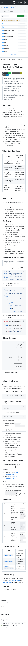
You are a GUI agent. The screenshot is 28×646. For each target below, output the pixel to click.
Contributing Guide (14, 580)
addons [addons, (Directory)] (6, 33)
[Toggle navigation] (2, 2)
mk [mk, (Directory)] (5, 42)
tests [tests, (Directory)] (5, 51)
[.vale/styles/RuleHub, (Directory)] (9, 30)
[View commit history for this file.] (24, 20)
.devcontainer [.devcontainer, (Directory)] (7, 24)
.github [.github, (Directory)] (6, 27)
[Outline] (26, 59)
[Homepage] (14, 2)
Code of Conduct (7, 582)
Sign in (21, 2)
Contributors (5, 614)
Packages (4, 607)
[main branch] (5, 16)
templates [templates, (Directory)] (6, 48)
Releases (3, 600)
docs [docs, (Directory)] (5, 39)
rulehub (5, 7)
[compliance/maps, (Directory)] (8, 36)
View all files (14, 54)
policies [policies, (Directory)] (6, 45)
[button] (24, 271)
